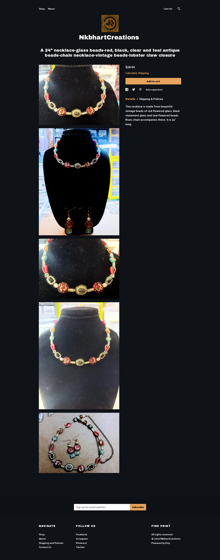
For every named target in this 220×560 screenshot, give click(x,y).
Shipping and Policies (51, 543)
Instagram (82, 538)
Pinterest (81, 543)
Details (130, 98)
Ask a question (154, 89)
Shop (42, 9)
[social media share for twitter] (134, 89)
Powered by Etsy (160, 543)
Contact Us (45, 547)
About (51, 9)
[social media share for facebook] (127, 89)
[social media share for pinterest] (140, 89)
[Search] (179, 9)
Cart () (168, 9)
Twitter (80, 547)
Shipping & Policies (151, 98)
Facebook (81, 534)
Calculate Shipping (137, 72)
